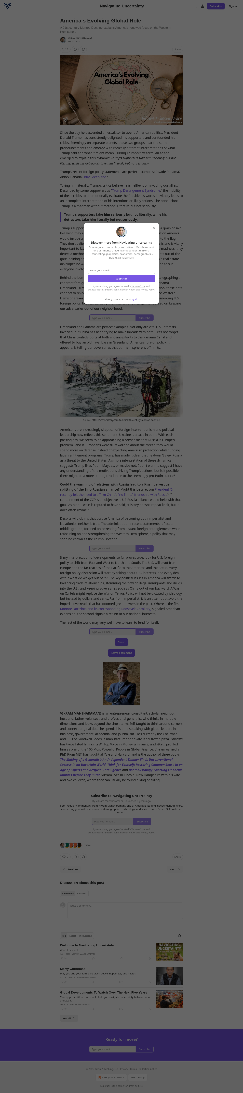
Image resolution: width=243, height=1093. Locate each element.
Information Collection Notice (120, 289)
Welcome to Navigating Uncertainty (87, 945)
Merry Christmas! (73, 969)
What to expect (69, 950)
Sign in (233, 6)
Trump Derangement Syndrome (136, 190)
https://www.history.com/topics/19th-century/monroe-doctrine (126, 420)
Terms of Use (138, 286)
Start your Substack (111, 1077)
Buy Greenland (95, 177)
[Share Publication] (202, 6)
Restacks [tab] (82, 893)
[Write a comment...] (125, 911)
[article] (121, 952)
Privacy (124, 1069)
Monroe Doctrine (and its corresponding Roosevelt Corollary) (105, 609)
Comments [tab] (68, 893)
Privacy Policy (147, 289)
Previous (70, 869)
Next (175, 869)
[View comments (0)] (75, 49)
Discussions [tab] (85, 935)
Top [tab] (64, 935)
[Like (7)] (65, 49)
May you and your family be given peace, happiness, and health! (98, 973)
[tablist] (74, 893)
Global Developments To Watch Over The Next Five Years (103, 992)
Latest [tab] (72, 935)
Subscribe (216, 6)
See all (69, 1018)
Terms (133, 1069)
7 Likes (87, 845)
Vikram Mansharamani (80, 38)
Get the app (138, 1077)
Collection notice (148, 1069)
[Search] (195, 6)
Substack (105, 1085)
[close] (154, 228)
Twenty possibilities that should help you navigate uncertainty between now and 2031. (105, 998)
